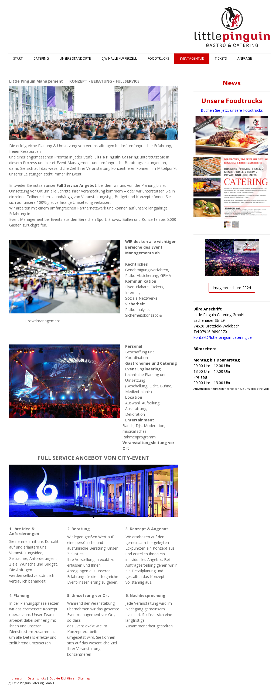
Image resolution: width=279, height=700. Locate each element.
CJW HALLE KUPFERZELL (119, 58)
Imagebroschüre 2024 (232, 287)
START (18, 58)
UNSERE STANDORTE (75, 58)
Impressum (16, 678)
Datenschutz (37, 678)
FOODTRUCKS (158, 58)
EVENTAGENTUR (192, 58)
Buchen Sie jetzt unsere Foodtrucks (232, 110)
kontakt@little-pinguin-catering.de (222, 337)
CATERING (41, 58)
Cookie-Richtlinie (61, 678)
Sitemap (84, 678)
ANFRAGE (244, 58)
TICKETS (221, 58)
